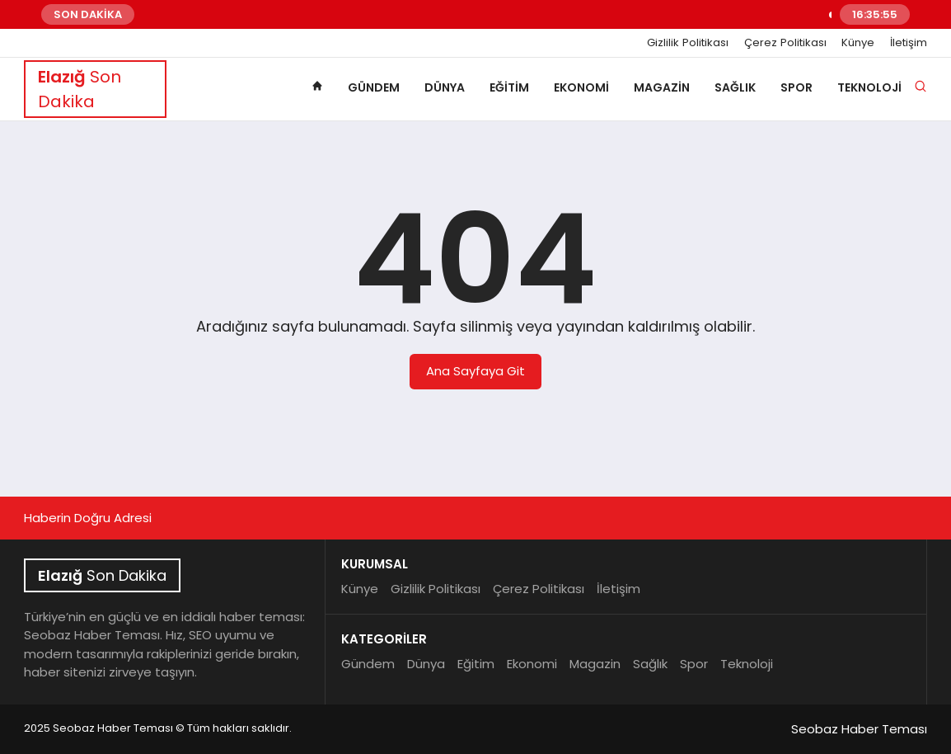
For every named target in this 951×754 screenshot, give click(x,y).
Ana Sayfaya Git (475, 370)
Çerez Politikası (785, 42)
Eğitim (509, 87)
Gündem (374, 87)
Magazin (662, 87)
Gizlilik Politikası (687, 42)
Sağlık (735, 87)
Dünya (444, 87)
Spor (796, 87)
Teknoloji (869, 87)
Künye (857, 42)
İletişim (908, 42)
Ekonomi (581, 87)
